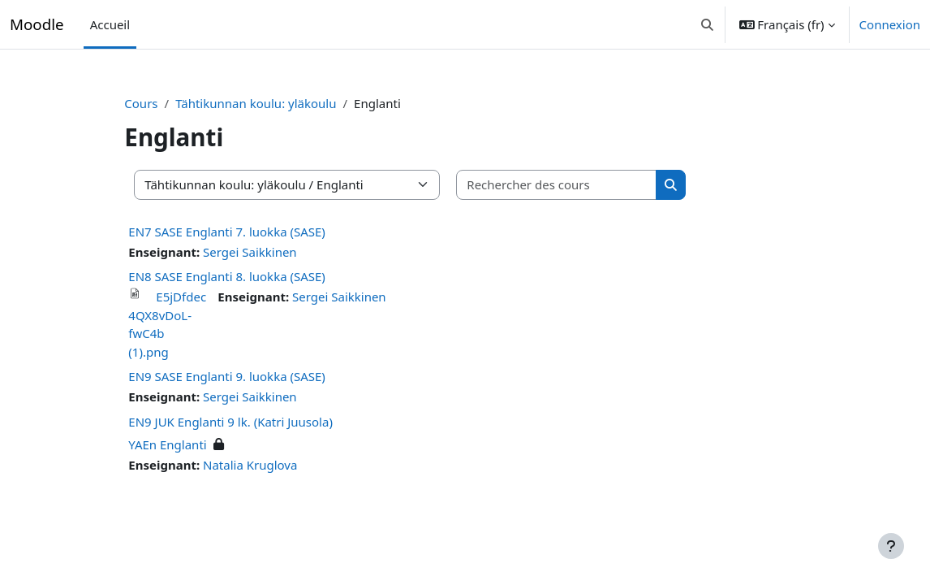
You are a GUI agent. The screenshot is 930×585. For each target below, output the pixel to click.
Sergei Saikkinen (269, 252)
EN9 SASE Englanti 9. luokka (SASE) (245, 376)
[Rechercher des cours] (575, 185)
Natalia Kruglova (269, 465)
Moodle (37, 24)
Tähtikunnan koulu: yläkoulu (274, 103)
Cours (159, 103)
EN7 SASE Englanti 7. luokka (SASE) (245, 231)
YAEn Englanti (186, 444)
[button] (707, 24)
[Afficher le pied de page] (891, 546)
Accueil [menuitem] (110, 24)
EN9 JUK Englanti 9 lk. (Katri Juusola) (249, 422)
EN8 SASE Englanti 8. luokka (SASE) (245, 276)
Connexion (889, 24)
